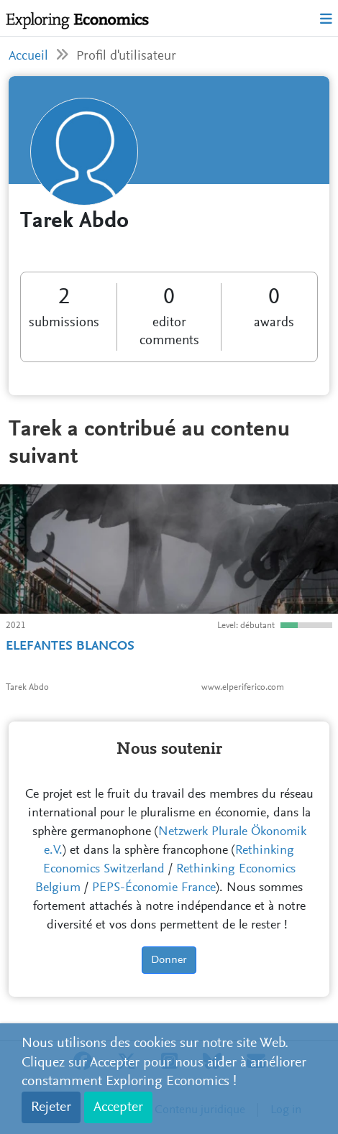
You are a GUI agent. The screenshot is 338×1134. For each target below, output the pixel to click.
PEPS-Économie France (154, 888)
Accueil (28, 56)
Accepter (118, 1107)
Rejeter (51, 1107)
